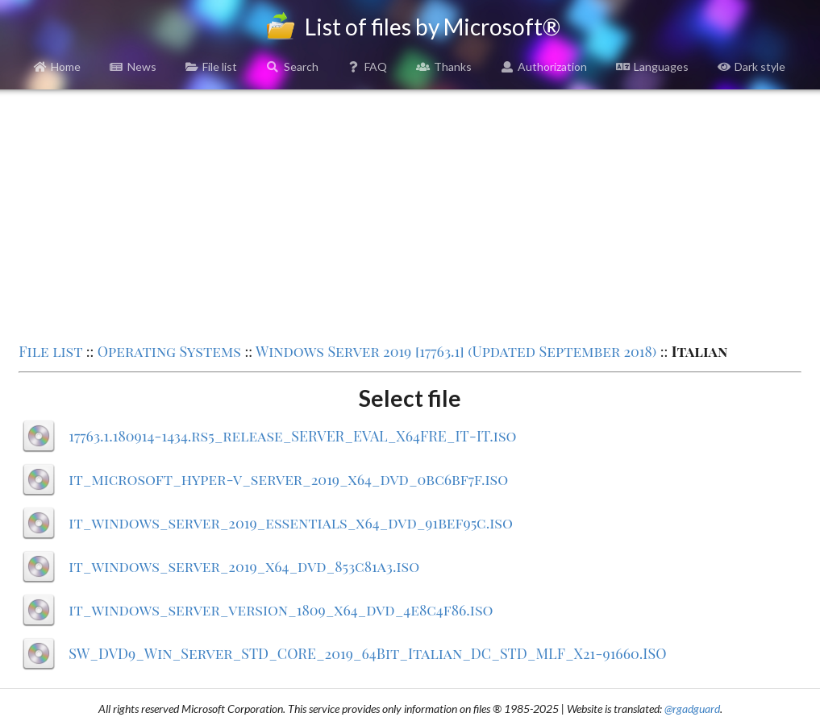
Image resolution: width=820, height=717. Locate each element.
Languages (652, 66)
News (133, 66)
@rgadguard (692, 708)
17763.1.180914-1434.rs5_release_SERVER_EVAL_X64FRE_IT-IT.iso (292, 436)
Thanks (444, 66)
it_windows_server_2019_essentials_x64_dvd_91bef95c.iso (291, 523)
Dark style (752, 66)
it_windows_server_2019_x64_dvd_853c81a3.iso (244, 566)
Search (292, 66)
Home (57, 66)
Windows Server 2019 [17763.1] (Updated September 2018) (456, 351)
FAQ (368, 66)
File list (211, 66)
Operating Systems (169, 351)
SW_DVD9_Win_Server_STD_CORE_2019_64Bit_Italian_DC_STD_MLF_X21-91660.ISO (367, 653)
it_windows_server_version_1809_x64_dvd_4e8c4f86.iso (281, 610)
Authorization (544, 66)
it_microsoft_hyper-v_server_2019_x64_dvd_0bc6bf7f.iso (288, 479)
